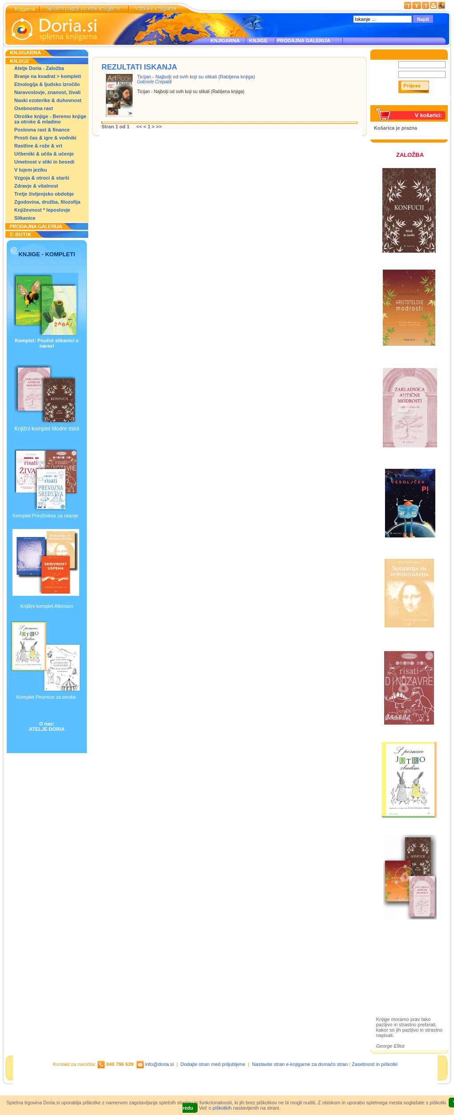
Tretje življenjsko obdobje (44, 194)
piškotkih (222, 1108)
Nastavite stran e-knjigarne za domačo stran (300, 1064)
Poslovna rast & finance (42, 129)
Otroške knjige (402, 960)
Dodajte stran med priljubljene (213, 1064)
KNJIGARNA (225, 40)
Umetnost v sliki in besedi (44, 161)
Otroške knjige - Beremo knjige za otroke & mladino (50, 119)
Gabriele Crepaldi (154, 81)
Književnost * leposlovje (42, 210)
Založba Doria (402, 948)
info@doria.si (159, 1064)
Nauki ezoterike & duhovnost (47, 100)
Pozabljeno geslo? (395, 102)
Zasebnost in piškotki (374, 1064)
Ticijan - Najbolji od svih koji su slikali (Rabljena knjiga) (196, 76)
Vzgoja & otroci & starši (41, 177)
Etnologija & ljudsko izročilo (47, 84)
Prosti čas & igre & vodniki (45, 137)
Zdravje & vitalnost (36, 186)
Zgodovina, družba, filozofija (47, 202)
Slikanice (25, 218)
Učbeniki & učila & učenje (44, 153)
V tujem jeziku (30, 169)
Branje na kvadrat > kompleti (47, 76)
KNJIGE (257, 40)
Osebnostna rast (33, 108)
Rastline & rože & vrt (38, 145)
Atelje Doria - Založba (39, 68)
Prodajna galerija (405, 975)
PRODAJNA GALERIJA (303, 40)
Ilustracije (396, 986)
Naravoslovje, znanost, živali (47, 92)
